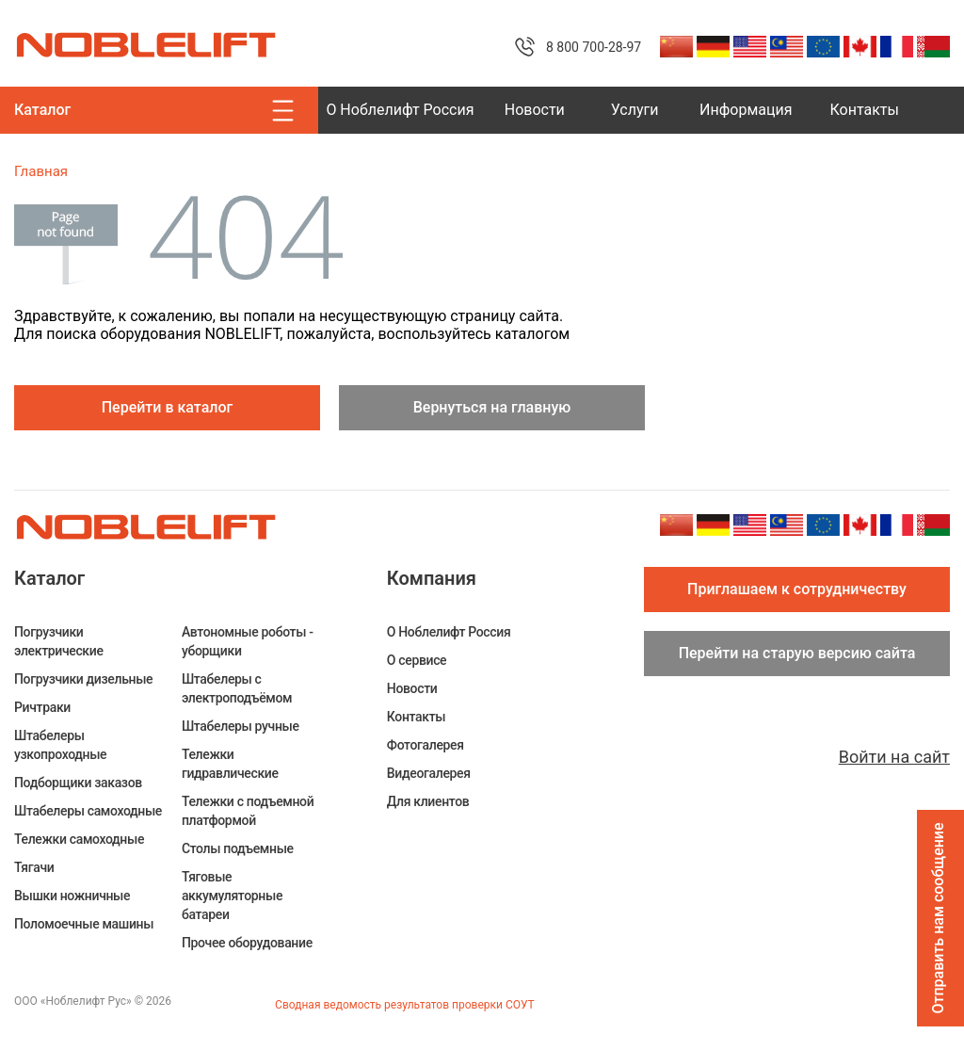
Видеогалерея (429, 773)
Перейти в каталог (167, 407)
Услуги (635, 110)
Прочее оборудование (247, 942)
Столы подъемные (238, 848)
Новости (535, 110)
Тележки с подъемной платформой (247, 811)
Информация (745, 110)
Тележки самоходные (79, 839)
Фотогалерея (425, 744)
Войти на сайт (894, 757)
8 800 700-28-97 (593, 47)
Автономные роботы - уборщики (247, 641)
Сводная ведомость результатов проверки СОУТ (405, 1004)
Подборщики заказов (78, 782)
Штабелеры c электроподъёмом (237, 688)
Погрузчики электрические (59, 641)
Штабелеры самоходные (88, 810)
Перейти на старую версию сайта (797, 653)
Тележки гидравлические (230, 764)
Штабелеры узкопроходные (60, 745)
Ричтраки (42, 707)
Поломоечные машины (83, 923)
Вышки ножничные (72, 895)
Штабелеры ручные (240, 726)
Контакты (864, 110)
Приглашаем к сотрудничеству (797, 589)
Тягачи (34, 867)
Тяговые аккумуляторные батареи (232, 895)
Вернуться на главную (492, 407)
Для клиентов (428, 801)
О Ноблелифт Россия (400, 110)
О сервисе (416, 660)
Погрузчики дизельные (83, 679)
